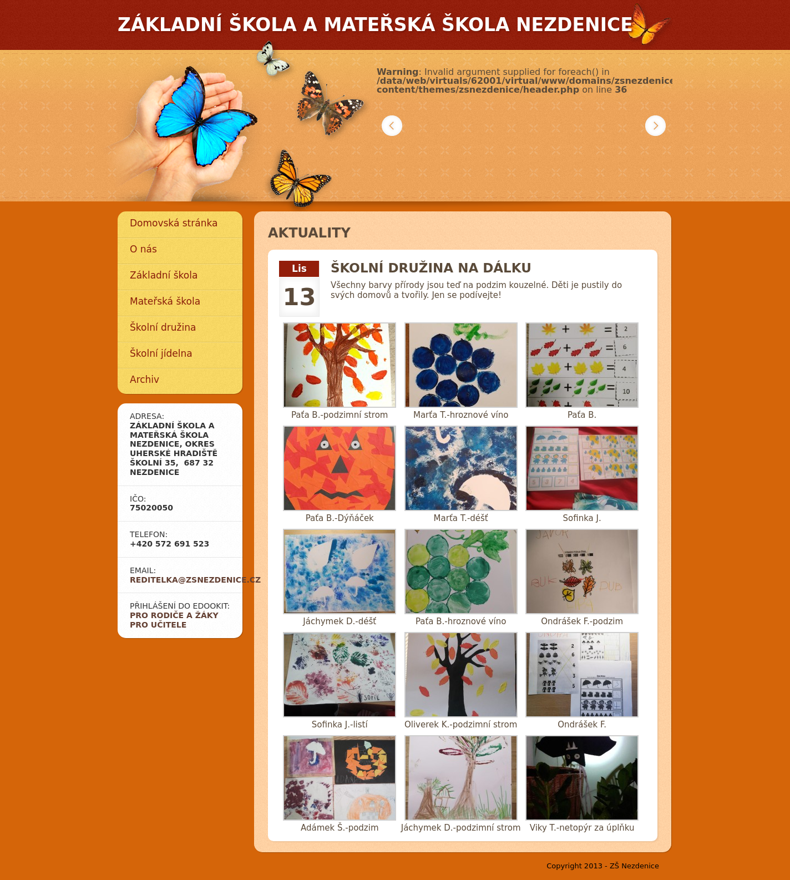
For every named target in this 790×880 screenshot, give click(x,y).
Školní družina (163, 327)
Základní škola (164, 275)
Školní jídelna (161, 353)
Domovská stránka (173, 223)
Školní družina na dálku (431, 268)
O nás (143, 249)
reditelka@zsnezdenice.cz (195, 579)
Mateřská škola (165, 301)
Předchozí (392, 125)
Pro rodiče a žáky (174, 615)
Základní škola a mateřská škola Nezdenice (375, 25)
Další (655, 125)
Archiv (144, 379)
